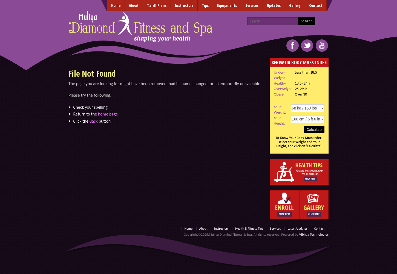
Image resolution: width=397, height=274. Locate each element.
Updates (274, 5)
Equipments (227, 5)
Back (93, 121)
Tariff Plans (156, 5)
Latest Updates (297, 228)
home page (108, 114)
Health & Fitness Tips (249, 228)
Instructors (184, 5)
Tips (205, 5)
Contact (315, 5)
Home (115, 5)
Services (251, 5)
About (134, 5)
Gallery (295, 5)
